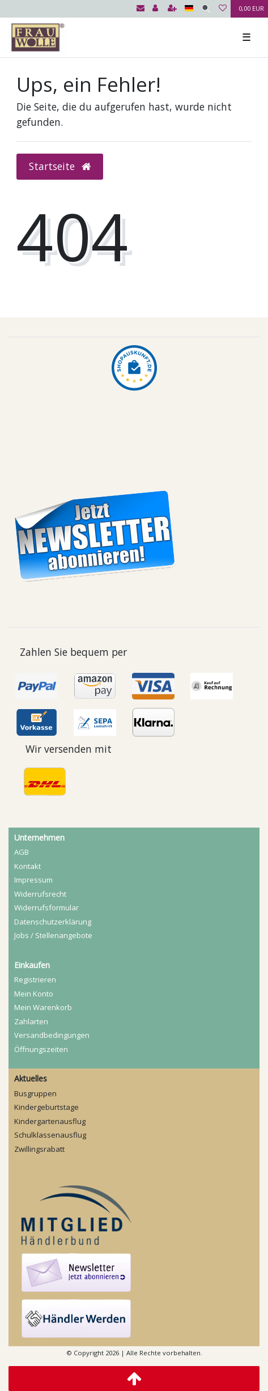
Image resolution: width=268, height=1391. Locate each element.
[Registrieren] (172, 9)
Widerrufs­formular (46, 907)
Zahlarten (31, 1021)
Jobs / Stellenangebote (53, 935)
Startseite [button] (60, 166)
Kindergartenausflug (50, 1121)
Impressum (33, 880)
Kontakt (27, 866)
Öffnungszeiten (41, 1049)
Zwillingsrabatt (39, 1149)
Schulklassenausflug (50, 1135)
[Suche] (206, 9)
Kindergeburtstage (46, 1107)
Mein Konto (33, 994)
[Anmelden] (155, 9)
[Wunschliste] (223, 9)
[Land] (189, 9)
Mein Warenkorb (43, 1007)
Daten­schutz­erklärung (52, 922)
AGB (21, 852)
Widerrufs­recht (40, 894)
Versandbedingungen (52, 1035)
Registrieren (35, 979)
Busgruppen (35, 1093)
